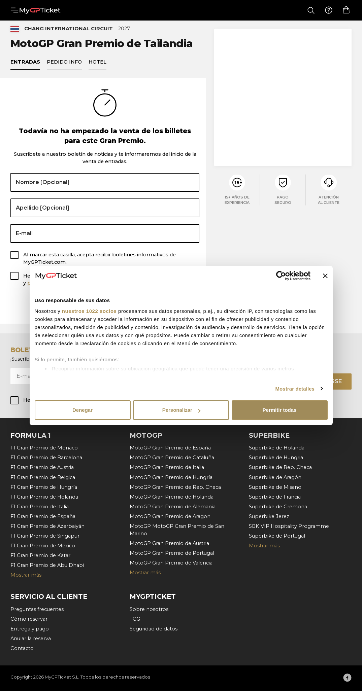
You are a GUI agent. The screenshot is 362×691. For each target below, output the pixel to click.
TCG (135, 619)
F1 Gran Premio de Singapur (44, 536)
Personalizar (181, 410)
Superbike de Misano (275, 487)
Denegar (82, 410)
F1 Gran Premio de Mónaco (44, 448)
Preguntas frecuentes (37, 609)
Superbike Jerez (269, 516)
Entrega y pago (29, 629)
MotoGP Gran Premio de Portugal (172, 553)
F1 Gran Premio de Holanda (44, 497)
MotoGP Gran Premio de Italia (167, 468)
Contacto (22, 648)
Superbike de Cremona (278, 507)
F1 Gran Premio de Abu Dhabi (47, 565)
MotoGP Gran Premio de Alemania (173, 507)
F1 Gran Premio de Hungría (43, 487)
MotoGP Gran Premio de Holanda (171, 497)
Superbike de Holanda (276, 448)
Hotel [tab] (97, 65)
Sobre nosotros (149, 609)
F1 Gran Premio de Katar (40, 555)
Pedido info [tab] (64, 65)
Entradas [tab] (25, 65)
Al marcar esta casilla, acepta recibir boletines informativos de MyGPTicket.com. (99, 262)
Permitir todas (280, 410)
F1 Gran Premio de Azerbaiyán (47, 526)
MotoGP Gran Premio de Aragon (170, 516)
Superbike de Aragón (275, 477)
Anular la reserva (30, 638)
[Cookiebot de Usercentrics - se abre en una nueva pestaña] (281, 276)
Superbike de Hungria (276, 458)
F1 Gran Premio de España (42, 516)
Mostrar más (25, 575)
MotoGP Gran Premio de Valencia (171, 563)
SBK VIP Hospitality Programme (289, 526)
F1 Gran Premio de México (42, 546)
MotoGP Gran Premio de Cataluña (172, 458)
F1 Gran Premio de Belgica (42, 477)
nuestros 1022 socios (89, 311)
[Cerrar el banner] (325, 276)
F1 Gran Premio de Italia (39, 507)
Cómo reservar (28, 619)
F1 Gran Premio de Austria (42, 468)
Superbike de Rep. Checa (280, 468)
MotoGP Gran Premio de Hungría (171, 477)
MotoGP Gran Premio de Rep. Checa (175, 487)
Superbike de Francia (275, 497)
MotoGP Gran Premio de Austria (169, 543)
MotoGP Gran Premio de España (170, 448)
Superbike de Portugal (277, 536)
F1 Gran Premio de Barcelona (46, 458)
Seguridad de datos (153, 629)
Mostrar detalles (295, 389)
